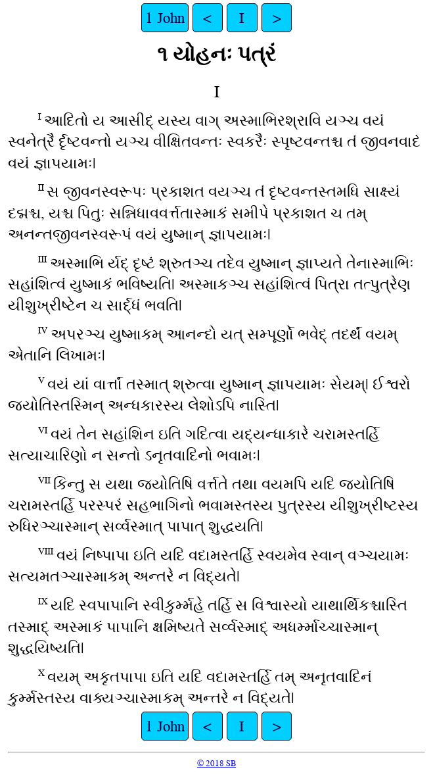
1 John (165, 17)
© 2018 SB (216, 763)
